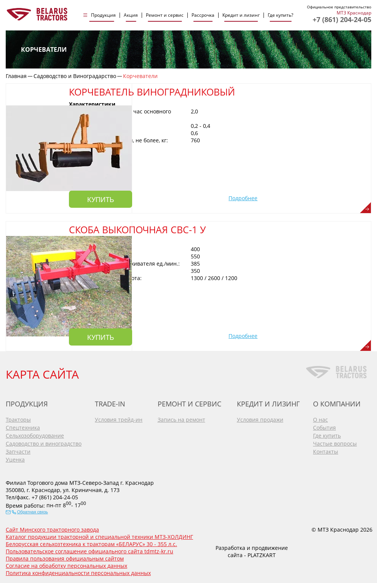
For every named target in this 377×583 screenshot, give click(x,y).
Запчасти (18, 450)
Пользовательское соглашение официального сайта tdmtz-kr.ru (89, 550)
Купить (171, 197)
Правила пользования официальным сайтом (65, 557)
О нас (320, 418)
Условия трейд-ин (118, 418)
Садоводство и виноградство (43, 442)
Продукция (103, 15)
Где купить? (280, 15)
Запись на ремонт (181, 418)
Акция (131, 15)
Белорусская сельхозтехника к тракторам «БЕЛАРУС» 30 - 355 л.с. (91, 542)
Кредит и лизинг (241, 15)
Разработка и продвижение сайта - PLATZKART (252, 550)
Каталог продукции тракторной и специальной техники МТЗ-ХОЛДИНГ (99, 535)
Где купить (327, 434)
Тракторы (18, 418)
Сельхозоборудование (35, 434)
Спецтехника (23, 426)
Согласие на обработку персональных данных (66, 564)
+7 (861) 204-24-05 (342, 19)
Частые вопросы (335, 442)
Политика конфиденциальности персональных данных (78, 571)
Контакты (325, 450)
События (324, 426)
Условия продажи (260, 418)
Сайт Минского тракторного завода (52, 528)
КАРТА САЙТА (42, 373)
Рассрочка (203, 15)
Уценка (15, 458)
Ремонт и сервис (165, 15)
